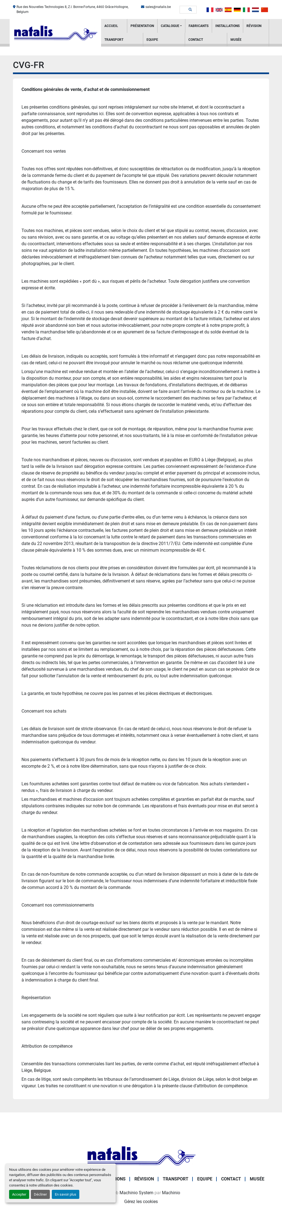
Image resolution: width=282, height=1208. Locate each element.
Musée (236, 40)
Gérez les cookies (141, 1201)
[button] (171, 26)
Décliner (40, 1194)
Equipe (152, 40)
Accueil (111, 26)
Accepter (19, 1194)
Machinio (171, 1192)
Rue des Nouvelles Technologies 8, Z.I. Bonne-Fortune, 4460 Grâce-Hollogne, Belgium (72, 9)
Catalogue (170, 26)
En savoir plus (65, 1194)
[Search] (184, 9)
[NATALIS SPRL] (141, 1155)
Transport (113, 40)
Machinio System (136, 1192)
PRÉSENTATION (142, 26)
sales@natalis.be (158, 7)
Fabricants (198, 26)
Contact (195, 40)
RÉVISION (253, 26)
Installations (227, 26)
